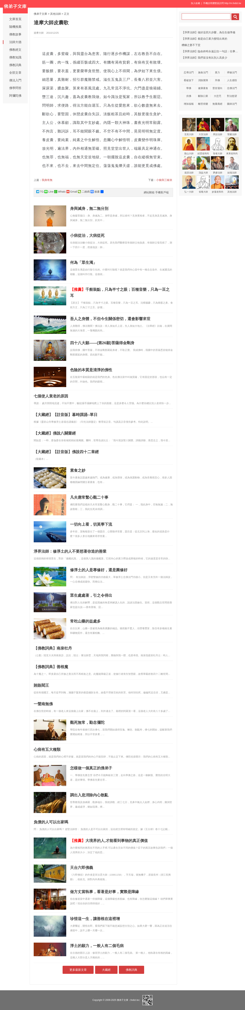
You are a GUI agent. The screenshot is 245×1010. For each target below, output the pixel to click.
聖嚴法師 (232, 127)
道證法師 (189, 165)
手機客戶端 (162, 192)
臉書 (95, 191)
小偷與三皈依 (164, 179)
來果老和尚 (232, 146)
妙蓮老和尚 (217, 184)
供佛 (188, 96)
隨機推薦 (15, 26)
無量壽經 (217, 104)
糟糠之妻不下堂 (191, 45)
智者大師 (217, 146)
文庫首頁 (15, 19)
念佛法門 (232, 88)
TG (40, 191)
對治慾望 (232, 96)
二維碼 (84, 191)
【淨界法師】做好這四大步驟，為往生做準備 (208, 32)
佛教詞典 (15, 65)
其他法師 (55, 13)
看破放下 (189, 80)
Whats (60, 191)
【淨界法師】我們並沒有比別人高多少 (204, 57)
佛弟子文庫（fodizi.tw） (129, 1000)
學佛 (188, 88)
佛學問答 (15, 88)
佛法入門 (15, 80)
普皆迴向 (217, 88)
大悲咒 (217, 96)
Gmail (71, 191)
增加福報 (189, 104)
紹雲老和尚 (203, 146)
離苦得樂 (203, 104)
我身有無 (47, 179)
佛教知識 (15, 57)
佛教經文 (15, 49)
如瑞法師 (232, 165)
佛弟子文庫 (40, 13)
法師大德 (15, 42)
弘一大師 (189, 184)
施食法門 (203, 72)
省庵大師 (203, 184)
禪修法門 (232, 72)
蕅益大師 (203, 165)
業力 (217, 72)
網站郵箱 (149, 192)
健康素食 (203, 88)
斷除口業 (203, 96)
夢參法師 (217, 165)
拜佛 (217, 80)
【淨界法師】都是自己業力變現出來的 (204, 38)
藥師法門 (232, 104)
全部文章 (15, 72)
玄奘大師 (189, 127)
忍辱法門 (189, 72)
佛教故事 (15, 34)
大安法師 (203, 127)
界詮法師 (217, 127)
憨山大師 (189, 146)
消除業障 (203, 80)
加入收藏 (195, 3)
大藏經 (106, 969)
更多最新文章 (78, 969)
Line (48, 191)
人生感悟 (232, 80)
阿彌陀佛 (15, 95)
